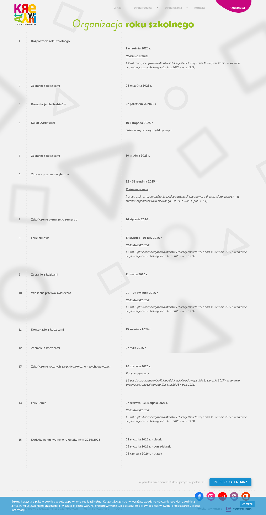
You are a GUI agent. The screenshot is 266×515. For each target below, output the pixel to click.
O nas (117, 8)
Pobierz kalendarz (230, 482)
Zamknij (247, 504)
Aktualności (236, 8)
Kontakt (199, 8)
